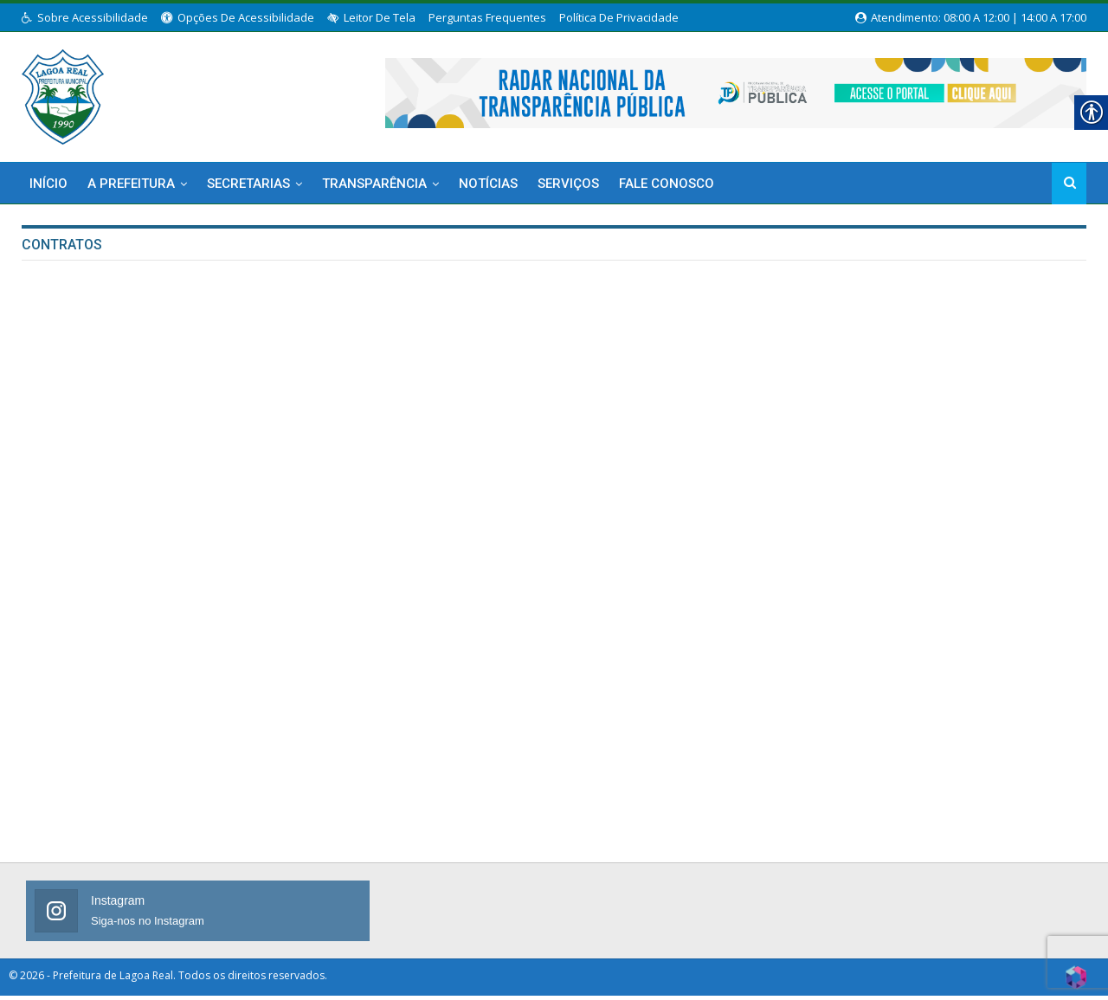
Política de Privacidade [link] (619, 17)
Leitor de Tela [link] (371, 17)
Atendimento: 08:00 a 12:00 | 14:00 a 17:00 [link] (970, 17)
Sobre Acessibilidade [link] (85, 17)
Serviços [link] (568, 183)
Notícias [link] (488, 183)
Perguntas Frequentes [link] (487, 17)
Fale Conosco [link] (666, 183)
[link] (63, 93)
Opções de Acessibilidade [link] (237, 17)
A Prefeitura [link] (131, 183)
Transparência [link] (374, 183)
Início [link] (48, 183)
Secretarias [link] (248, 183)
